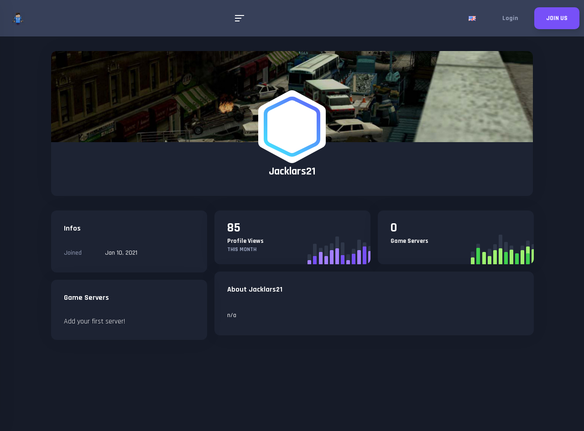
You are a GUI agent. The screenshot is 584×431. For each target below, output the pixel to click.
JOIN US (557, 18)
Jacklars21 (292, 171)
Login (510, 18)
